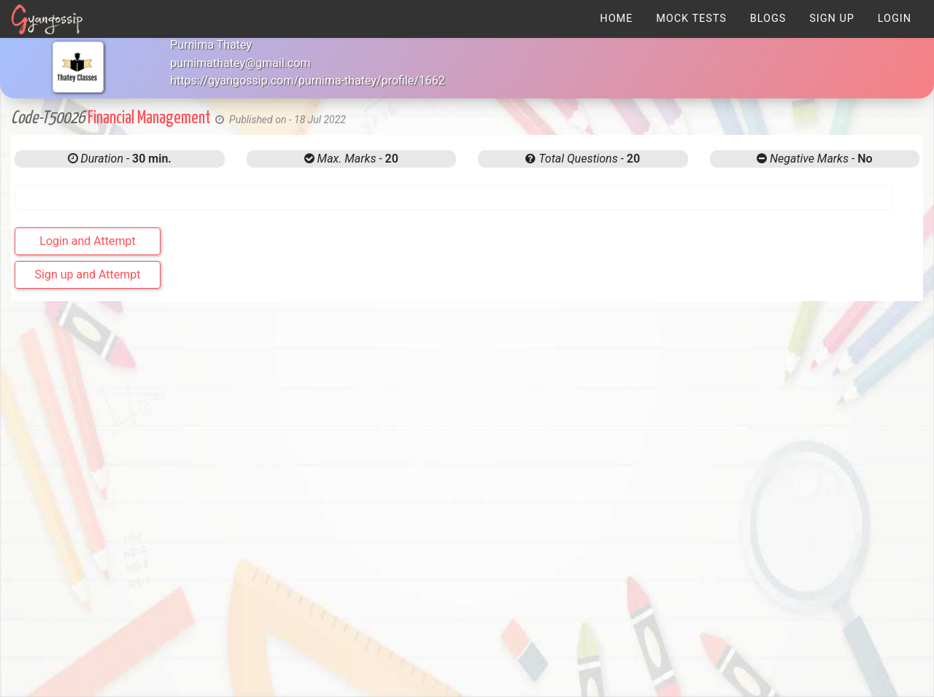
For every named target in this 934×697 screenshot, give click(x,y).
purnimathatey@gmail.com (240, 63)
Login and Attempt (87, 241)
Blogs (768, 18)
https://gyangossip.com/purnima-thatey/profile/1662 (307, 80)
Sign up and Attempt (88, 274)
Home (616, 18)
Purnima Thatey (211, 45)
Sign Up (831, 18)
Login (894, 18)
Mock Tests (691, 18)
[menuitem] (616, 18)
